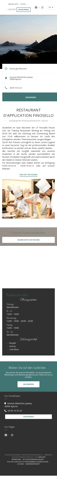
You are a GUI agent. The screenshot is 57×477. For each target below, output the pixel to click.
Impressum (17, 459)
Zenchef (41, 457)
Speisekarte (13, 4)
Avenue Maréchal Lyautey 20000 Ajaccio (21, 78)
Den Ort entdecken (28, 174)
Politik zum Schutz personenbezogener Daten (28, 462)
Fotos (23, 4)
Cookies (21, 464)
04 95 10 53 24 (16, 88)
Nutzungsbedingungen (34, 459)
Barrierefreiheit (33, 464)
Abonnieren (28, 384)
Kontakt (12, 10)
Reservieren (23, 9)
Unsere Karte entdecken (28, 240)
